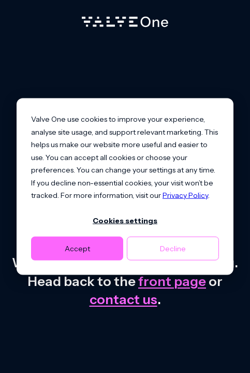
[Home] (125, 24)
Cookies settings (125, 220)
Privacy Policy (185, 195)
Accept (77, 248)
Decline (173, 248)
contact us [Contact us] (123, 299)
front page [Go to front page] (172, 281)
